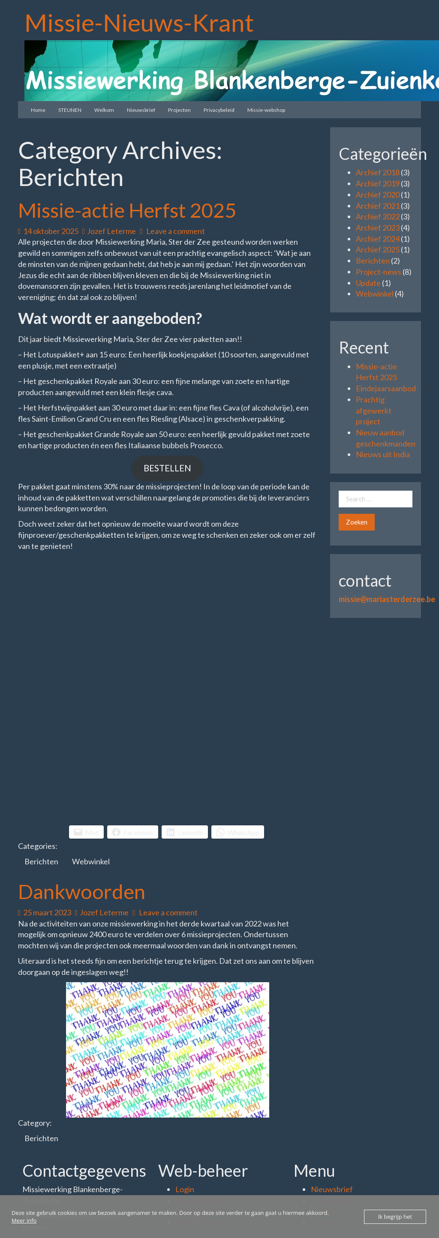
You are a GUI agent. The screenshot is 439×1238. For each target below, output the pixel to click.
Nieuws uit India (383, 454)
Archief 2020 (378, 194)
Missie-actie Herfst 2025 (127, 210)
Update (368, 283)
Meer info (24, 1220)
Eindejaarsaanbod (386, 388)
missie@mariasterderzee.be (387, 599)
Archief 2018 (378, 172)
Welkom (104, 110)
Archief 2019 (378, 183)
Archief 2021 (378, 205)
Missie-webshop (266, 110)
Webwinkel (91, 861)
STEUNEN (69, 110)
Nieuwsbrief (141, 110)
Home (38, 110)
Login (184, 1189)
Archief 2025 (378, 249)
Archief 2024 (378, 238)
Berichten (41, 861)
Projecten (179, 110)
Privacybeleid (219, 110)
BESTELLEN (167, 468)
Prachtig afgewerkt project (373, 410)
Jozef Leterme (109, 231)
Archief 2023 (378, 227)
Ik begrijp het (395, 1216)
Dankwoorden (81, 891)
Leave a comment (172, 231)
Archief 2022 (378, 216)
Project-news (378, 271)
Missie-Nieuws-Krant (139, 22)
